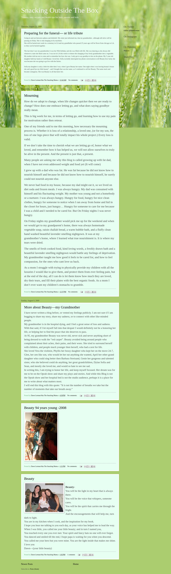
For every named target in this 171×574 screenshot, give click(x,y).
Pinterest (126, 51)
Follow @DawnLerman (131, 30)
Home (76, 564)
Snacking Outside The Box (59, 10)
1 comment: (71, 555)
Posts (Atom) (34, 569)
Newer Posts (27, 564)
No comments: (73, 80)
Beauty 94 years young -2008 (45, 408)
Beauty (29, 479)
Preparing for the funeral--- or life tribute (53, 33)
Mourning (31, 95)
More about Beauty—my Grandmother (52, 307)
